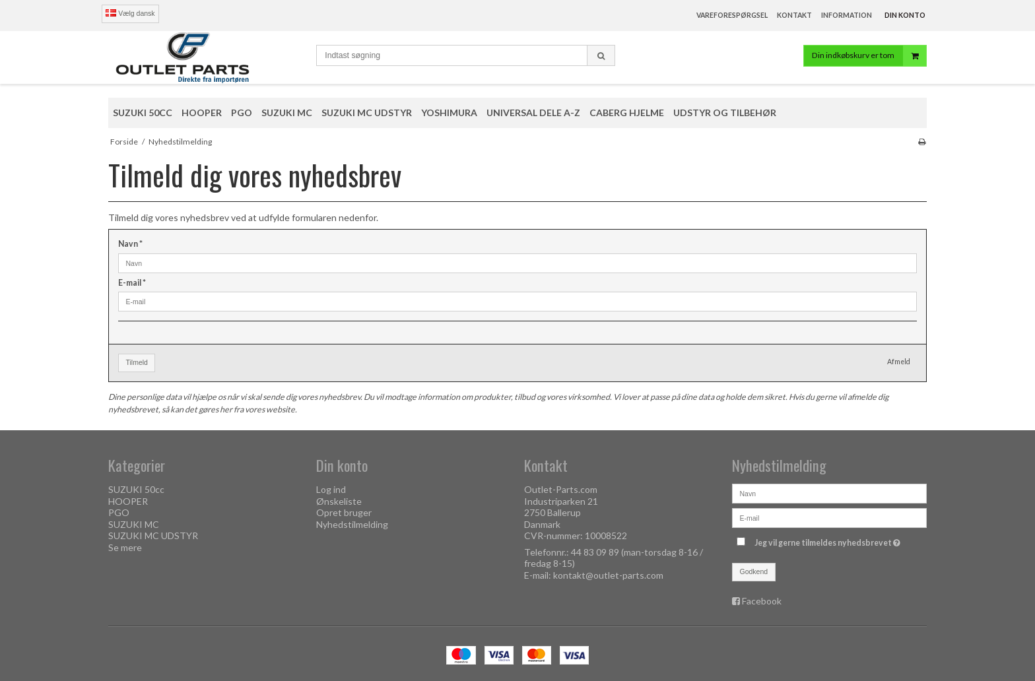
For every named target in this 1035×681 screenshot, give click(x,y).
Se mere (125, 547)
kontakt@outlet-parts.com (608, 575)
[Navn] (829, 492)
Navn (130, 244)
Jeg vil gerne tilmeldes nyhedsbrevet (829, 540)
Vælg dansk (130, 13)
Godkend (754, 571)
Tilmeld (137, 362)
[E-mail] (829, 517)
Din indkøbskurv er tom (869, 56)
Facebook (762, 600)
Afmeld (898, 362)
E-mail (132, 283)
